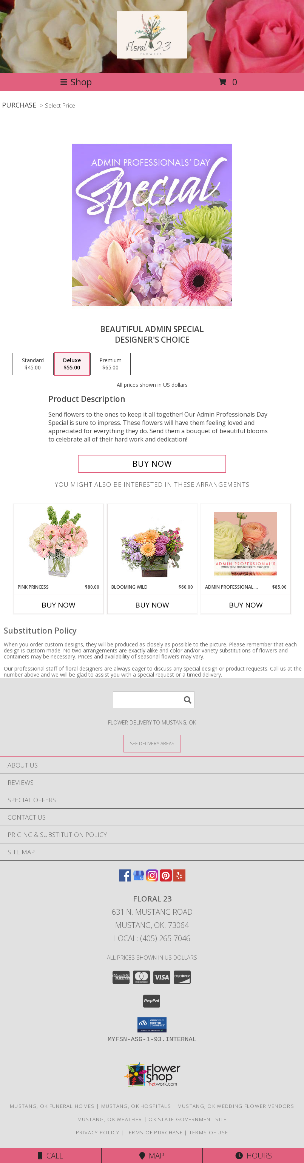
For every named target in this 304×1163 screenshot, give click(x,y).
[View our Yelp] (179, 879)
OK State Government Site (187, 1119)
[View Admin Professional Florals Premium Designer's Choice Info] (245, 544)
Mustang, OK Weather (109, 1119)
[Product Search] (153, 699)
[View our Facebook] (125, 879)
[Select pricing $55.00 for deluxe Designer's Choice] (72, 364)
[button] (152, 1024)
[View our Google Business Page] (139, 879)
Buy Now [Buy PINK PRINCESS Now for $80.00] (59, 605)
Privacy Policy (97, 1132)
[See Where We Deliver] (152, 743)
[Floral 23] (152, 54)
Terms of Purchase (154, 1132)
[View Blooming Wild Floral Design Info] (152, 544)
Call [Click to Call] (50, 1156)
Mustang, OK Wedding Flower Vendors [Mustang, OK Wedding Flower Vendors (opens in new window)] (235, 1106)
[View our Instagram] (152, 879)
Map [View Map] (151, 1156)
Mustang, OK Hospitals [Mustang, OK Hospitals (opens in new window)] (136, 1106)
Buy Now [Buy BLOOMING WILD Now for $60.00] (152, 605)
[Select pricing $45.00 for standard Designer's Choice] (32, 364)
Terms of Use (208, 1132)
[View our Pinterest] (166, 879)
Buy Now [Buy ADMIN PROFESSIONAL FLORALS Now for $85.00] (246, 605)
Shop (76, 81)
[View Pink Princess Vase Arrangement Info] (58, 544)
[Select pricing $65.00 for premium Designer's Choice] (110, 364)
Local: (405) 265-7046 (152, 938)
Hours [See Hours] (253, 1156)
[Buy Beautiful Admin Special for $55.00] (152, 464)
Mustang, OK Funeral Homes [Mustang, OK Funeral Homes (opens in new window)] (52, 1106)
